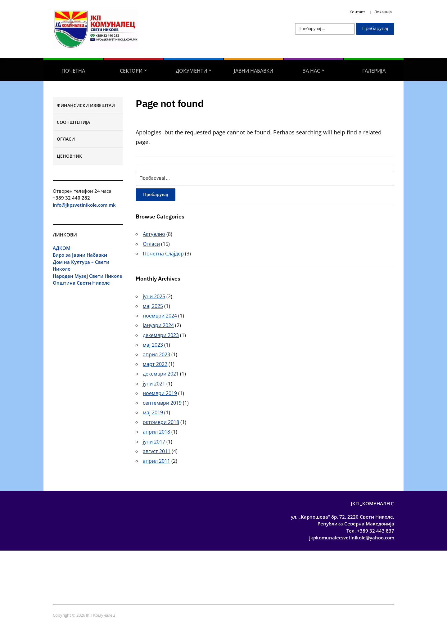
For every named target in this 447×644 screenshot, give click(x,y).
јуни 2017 (154, 441)
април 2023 (156, 354)
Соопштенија (73, 122)
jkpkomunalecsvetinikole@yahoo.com (351, 537)
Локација (383, 12)
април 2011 (156, 460)
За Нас (311, 70)
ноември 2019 (160, 393)
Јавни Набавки (253, 70)
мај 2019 (153, 412)
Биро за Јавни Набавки (80, 255)
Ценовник (69, 156)
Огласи (66, 139)
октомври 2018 (161, 422)
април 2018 (156, 431)
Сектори (131, 70)
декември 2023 (161, 335)
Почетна (73, 70)
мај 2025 (153, 306)
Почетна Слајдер (163, 253)
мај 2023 (153, 344)
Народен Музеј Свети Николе (87, 276)
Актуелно (154, 234)
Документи (191, 70)
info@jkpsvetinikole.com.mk (84, 205)
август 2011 (156, 451)
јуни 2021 (154, 383)
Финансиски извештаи (86, 105)
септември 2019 (162, 402)
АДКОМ (61, 248)
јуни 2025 (154, 296)
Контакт (357, 12)
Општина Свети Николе (81, 283)
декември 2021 (161, 373)
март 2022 (155, 364)
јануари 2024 (158, 325)
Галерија (374, 70)
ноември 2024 (160, 315)
